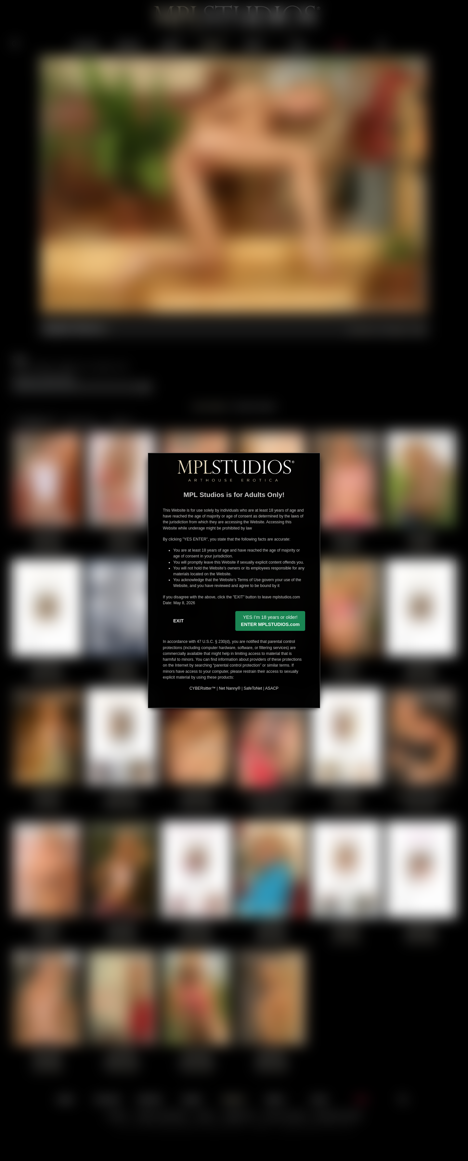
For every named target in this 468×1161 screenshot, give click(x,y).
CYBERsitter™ (202, 688)
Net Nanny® (229, 688)
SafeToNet (253, 688)
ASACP (272, 688)
